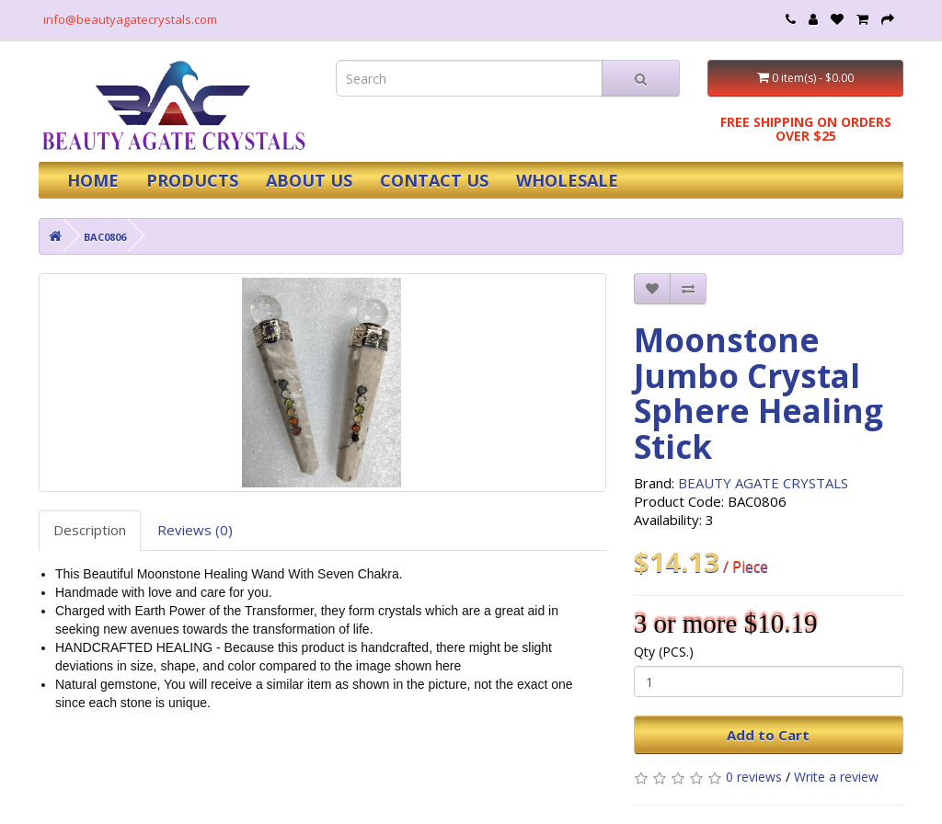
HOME (93, 180)
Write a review (836, 776)
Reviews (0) (195, 530)
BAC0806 (105, 237)
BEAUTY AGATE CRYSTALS (763, 483)
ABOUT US (309, 180)
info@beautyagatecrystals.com (130, 19)
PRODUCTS (192, 180)
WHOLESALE (567, 180)
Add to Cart (768, 735)
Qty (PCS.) (664, 651)
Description (89, 530)
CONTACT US (434, 180)
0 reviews (754, 776)
